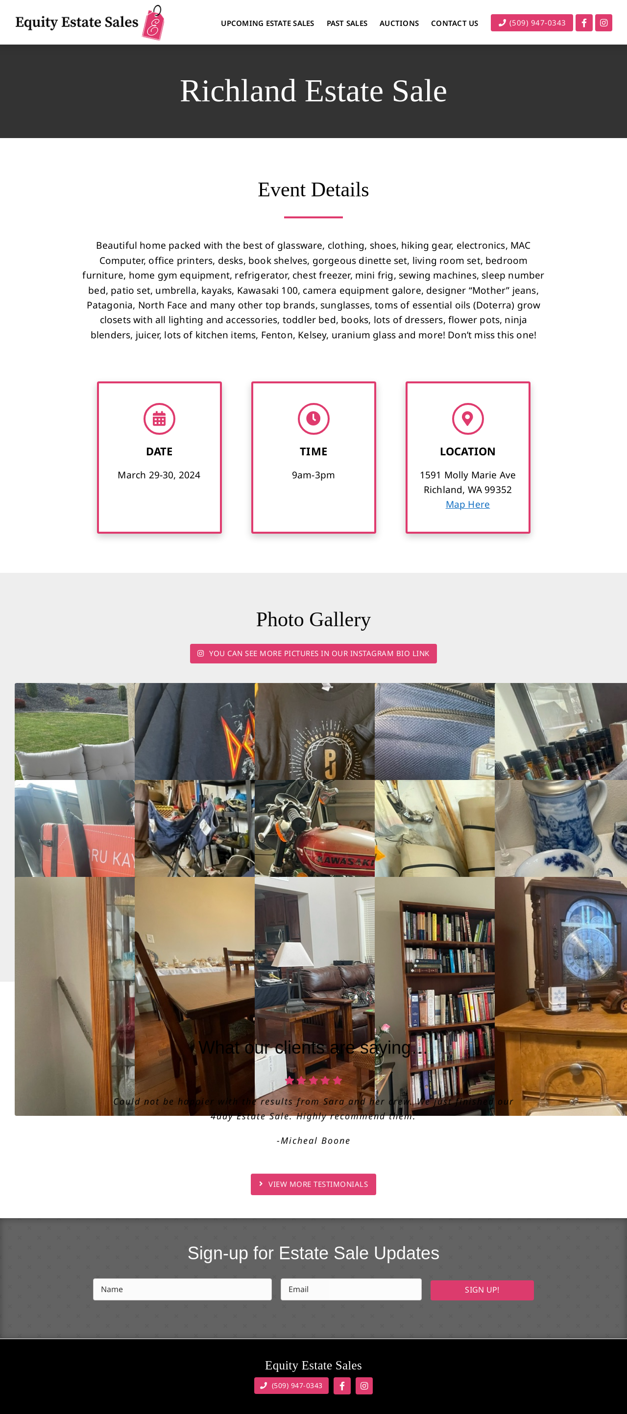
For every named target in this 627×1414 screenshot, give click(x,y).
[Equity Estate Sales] (89, 9)
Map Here (468, 505)
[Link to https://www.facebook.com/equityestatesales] (584, 22)
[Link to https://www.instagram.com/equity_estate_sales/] (603, 22)
